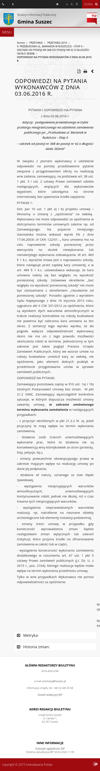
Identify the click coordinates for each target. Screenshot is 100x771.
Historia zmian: (33, 646)
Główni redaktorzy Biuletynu (50, 665)
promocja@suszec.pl (54, 681)
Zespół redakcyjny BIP (50, 695)
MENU (7, 32)
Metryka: (28, 635)
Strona (21, 43)
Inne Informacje (50, 743)
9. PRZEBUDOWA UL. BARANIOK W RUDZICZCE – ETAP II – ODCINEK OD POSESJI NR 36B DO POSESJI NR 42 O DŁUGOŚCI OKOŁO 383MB (53, 50)
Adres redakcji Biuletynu (50, 709)
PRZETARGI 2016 (57, 43)
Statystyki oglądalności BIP (50, 748)
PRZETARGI (36, 43)
